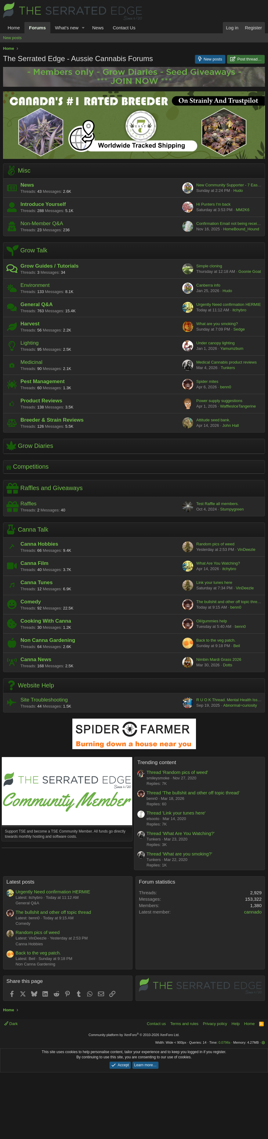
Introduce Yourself (43, 204)
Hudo (238, 190)
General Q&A (36, 304)
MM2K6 (242, 209)
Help (236, 1090)
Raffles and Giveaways (51, 488)
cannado (253, 978)
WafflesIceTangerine (238, 406)
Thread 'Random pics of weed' (177, 772)
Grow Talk (34, 250)
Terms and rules (184, 1090)
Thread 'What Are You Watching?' (181, 833)
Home (14, 27)
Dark (11, 1090)
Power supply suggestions (219, 400)
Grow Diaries (35, 445)
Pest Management (42, 381)
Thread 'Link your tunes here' (176, 812)
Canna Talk (33, 529)
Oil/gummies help (211, 621)
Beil (236, 645)
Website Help (36, 685)
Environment (34, 285)
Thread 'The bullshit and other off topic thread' (193, 792)
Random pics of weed (215, 544)
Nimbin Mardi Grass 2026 (218, 659)
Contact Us (124, 27)
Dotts (227, 665)
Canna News (35, 659)
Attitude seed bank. (213, 420)
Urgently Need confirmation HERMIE (228, 304)
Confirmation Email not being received (229, 223)
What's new (66, 27)
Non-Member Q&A (41, 223)
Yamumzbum (232, 348)
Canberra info (208, 285)
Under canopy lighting (215, 343)
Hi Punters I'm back (213, 204)
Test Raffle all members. (217, 503)
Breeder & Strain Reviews (52, 420)
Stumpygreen (232, 509)
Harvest (29, 324)
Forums (37, 27)
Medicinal (31, 362)
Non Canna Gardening (47, 640)
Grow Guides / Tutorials (49, 266)
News (98, 27)
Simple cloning (209, 266)
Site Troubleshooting (44, 700)
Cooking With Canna (45, 621)
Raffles (28, 504)
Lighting (29, 343)
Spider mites (207, 381)
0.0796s (224, 1109)
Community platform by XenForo (134, 1101)
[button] (83, 27)
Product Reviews (41, 401)
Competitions (31, 466)
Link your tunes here (214, 582)
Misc (24, 170)
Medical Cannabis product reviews (226, 362)
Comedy (30, 602)
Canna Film (34, 563)
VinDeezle (246, 549)
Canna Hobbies (39, 544)
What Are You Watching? (218, 563)
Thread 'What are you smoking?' (179, 853)
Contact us (156, 1090)
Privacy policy (215, 1090)
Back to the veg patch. (216, 640)
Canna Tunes (36, 582)
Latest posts (20, 948)
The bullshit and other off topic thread (229, 601)
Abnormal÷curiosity (240, 705)
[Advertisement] (67, 890)
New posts (12, 37)
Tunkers (228, 367)
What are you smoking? (217, 323)
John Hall (230, 425)
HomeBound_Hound (241, 229)
